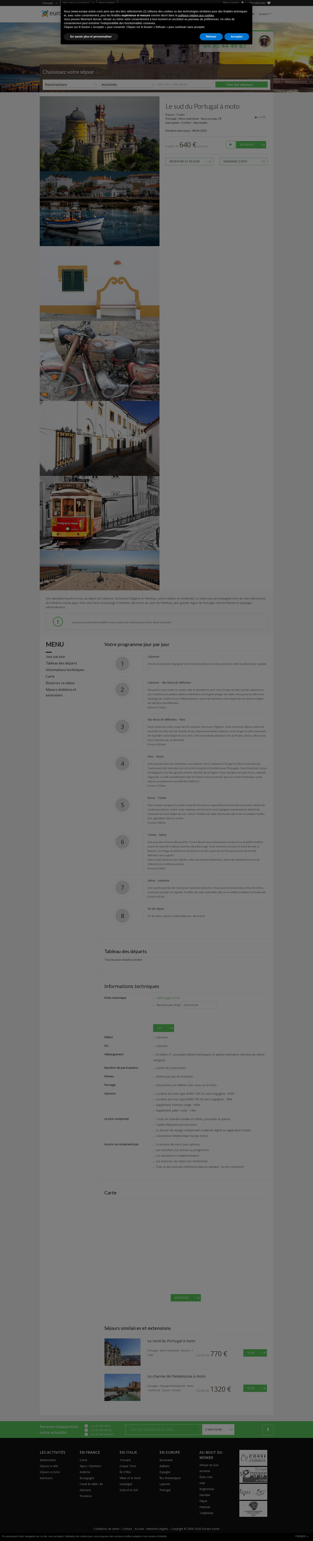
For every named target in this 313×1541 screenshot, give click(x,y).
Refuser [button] (211, 1530)
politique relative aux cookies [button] (196, 1508)
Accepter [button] (237, 1530)
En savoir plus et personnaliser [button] (91, 1530)
